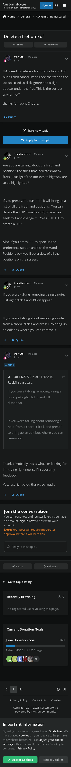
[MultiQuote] (5, 270)
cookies (24, 735)
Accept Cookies (20, 760)
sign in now (27, 521)
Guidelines (55, 731)
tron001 (19, 57)
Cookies (56, 700)
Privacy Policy (18, 700)
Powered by (35, 711)
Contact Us (39, 700)
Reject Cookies (53, 760)
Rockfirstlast (22, 154)
